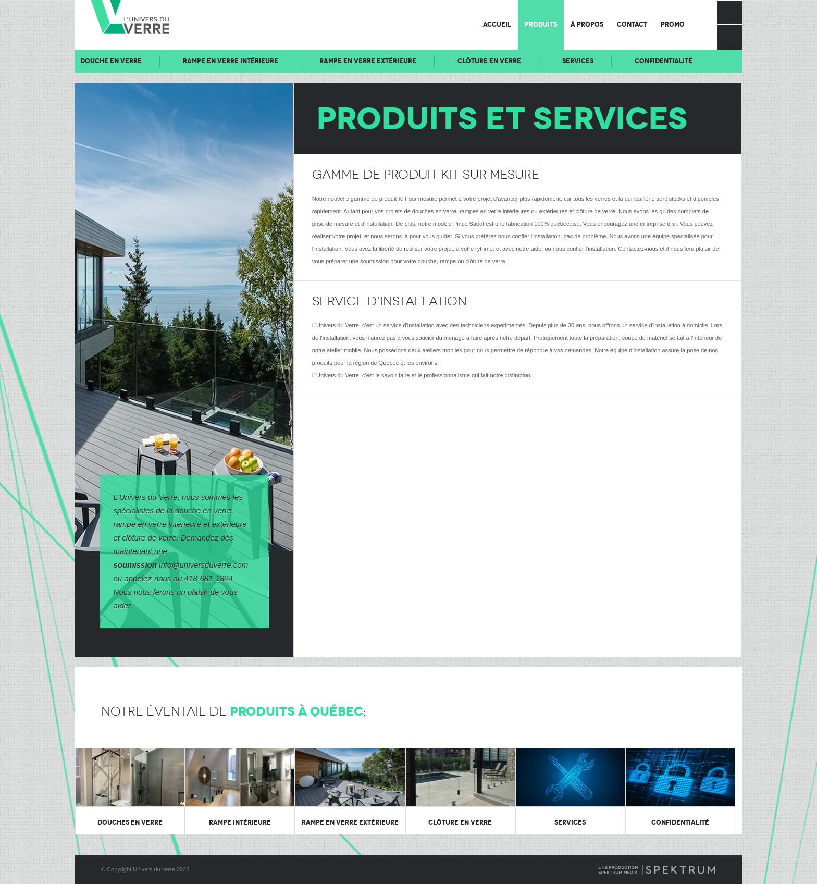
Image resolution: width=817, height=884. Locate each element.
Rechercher (729, 37)
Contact (632, 24)
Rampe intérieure (240, 822)
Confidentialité (680, 822)
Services (645, 61)
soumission (135, 564)
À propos (587, 24)
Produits (541, 24)
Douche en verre (178, 61)
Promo (673, 24)
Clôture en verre (556, 61)
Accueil (497, 24)
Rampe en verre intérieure (297, 61)
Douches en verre (130, 822)
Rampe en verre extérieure (435, 61)
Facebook (729, 12)
